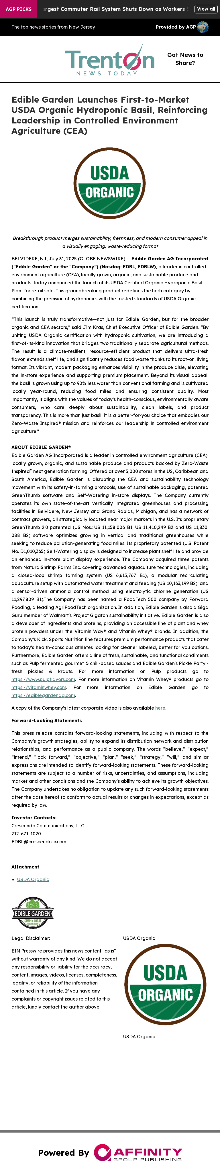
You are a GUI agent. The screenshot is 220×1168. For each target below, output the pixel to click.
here (160, 708)
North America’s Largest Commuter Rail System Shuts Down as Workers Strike (110, 9)
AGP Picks (19, 9)
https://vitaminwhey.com (38, 687)
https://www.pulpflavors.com (43, 679)
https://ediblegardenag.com (43, 695)
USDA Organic (33, 879)
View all (206, 9)
